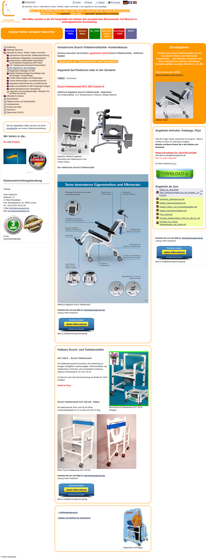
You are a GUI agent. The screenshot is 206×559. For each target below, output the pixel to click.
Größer (78, 2)
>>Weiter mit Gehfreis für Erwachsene (74, 518)
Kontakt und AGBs (14, 107)
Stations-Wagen (82, 32)
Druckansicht (30, 2)
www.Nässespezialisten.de (18, 211)
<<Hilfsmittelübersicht (67, 512)
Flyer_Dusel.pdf (166, 214)
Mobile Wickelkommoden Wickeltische (25, 89)
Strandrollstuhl (12, 99)
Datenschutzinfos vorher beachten (169, 75)
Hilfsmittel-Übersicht (15, 50)
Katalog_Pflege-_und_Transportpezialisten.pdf (178, 207)
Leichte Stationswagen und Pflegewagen (26, 78)
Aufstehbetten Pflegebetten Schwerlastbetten (28, 58)
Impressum (11, 110)
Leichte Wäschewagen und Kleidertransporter (28, 81)
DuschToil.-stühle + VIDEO (107, 33)
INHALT (131, 31)
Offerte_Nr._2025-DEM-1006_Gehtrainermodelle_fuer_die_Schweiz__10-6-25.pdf (179, 192)
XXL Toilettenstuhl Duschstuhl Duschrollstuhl (27, 65)
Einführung (11, 47)
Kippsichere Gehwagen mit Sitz (22, 71)
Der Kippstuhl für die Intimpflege (94, 7)
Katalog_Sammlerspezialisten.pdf (173, 211)
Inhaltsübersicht (13, 104)
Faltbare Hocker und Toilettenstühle (21, 101)
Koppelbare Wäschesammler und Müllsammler (28, 83)
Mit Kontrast (115, 2)
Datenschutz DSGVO (15, 112)
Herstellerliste (11, 128)
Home (35, 7)
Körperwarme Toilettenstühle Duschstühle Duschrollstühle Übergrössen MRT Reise (26, 61)
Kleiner (89, 2)
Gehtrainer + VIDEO (70, 32)
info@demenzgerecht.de (19, 208)
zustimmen (65, 14)
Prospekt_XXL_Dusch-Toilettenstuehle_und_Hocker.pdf (172, 223)
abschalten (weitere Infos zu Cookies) (102, 14)
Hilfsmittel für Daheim (15, 96)
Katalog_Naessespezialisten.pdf (173, 203)
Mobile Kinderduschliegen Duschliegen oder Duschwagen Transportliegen (27, 74)
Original (101, 2)
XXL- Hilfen (95, 31)
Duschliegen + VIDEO (119, 32)
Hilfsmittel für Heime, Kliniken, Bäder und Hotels (59, 7)
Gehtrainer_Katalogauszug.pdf (172, 199)
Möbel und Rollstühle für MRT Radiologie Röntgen (30, 86)
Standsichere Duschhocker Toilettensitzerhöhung (29, 55)
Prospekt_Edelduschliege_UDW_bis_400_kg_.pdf (180, 218)
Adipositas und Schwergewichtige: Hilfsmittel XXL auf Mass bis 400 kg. (29, 92)
